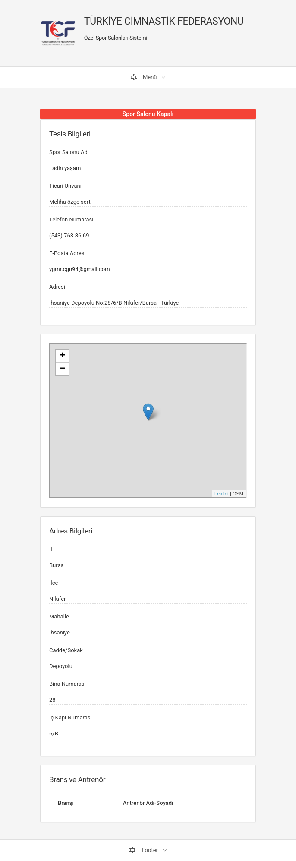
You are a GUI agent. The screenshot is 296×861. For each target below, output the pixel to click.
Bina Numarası (67, 684)
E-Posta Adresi (67, 253)
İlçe (53, 583)
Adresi (57, 287)
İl (50, 549)
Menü (144, 77)
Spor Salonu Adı (69, 152)
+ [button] (62, 356)
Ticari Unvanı (65, 186)
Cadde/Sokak (66, 650)
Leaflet (221, 493)
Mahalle (59, 616)
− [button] (62, 369)
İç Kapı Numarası (70, 717)
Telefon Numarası (71, 219)
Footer (144, 850)
